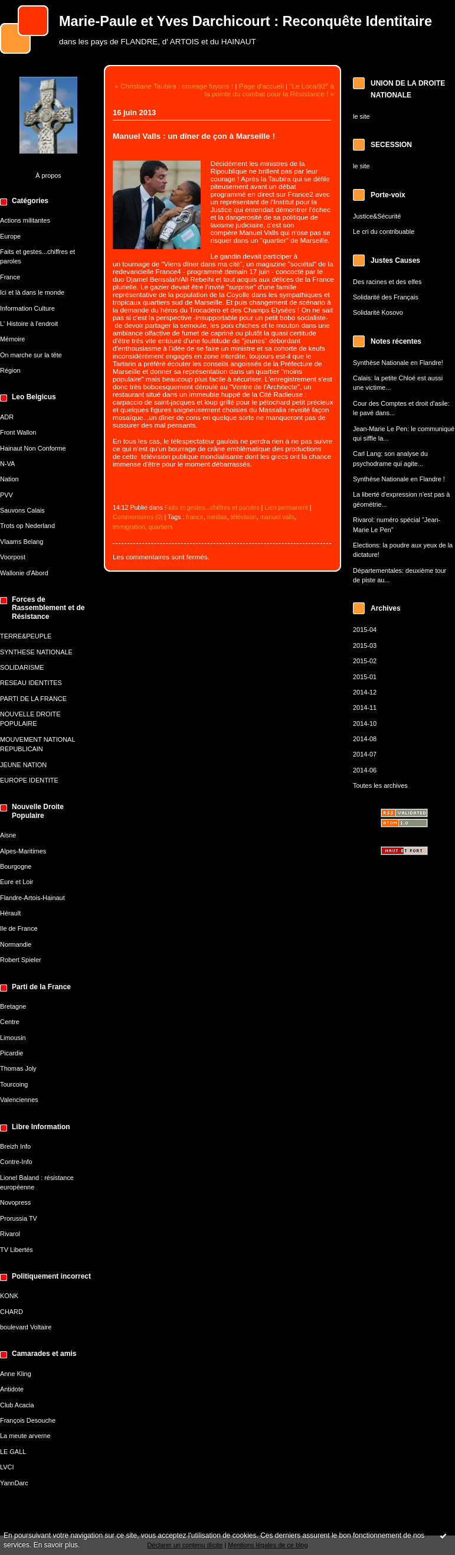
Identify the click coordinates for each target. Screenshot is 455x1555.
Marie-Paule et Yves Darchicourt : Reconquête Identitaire (245, 21)
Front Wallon (18, 432)
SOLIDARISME (22, 667)
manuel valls (277, 516)
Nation (9, 479)
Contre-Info (16, 1161)
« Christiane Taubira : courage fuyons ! (173, 86)
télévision (244, 516)
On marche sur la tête (31, 354)
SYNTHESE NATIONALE (36, 652)
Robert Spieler (20, 959)
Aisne (8, 835)
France (10, 277)
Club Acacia (17, 1405)
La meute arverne (25, 1435)
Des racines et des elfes (387, 281)
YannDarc (14, 1482)
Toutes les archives (380, 785)
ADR (7, 416)
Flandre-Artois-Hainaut (32, 897)
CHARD (11, 1311)
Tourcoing (14, 1084)
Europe (10, 236)
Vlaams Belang (21, 541)
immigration (129, 526)
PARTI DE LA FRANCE (33, 698)
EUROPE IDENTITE (29, 780)
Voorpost (12, 556)
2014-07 (365, 754)
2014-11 (365, 707)
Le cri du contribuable (383, 231)
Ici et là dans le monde (32, 292)
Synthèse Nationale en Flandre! (398, 362)
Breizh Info (15, 1146)
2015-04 (365, 629)
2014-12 (365, 692)
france (194, 516)
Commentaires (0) (138, 516)
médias (217, 516)
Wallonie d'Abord (24, 572)
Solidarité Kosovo (378, 312)
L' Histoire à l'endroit (29, 323)
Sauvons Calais (22, 510)
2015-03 (365, 645)
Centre (9, 1021)
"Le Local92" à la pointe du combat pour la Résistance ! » (269, 89)
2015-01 (365, 676)
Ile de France (19, 928)
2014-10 (365, 723)
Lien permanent (286, 507)
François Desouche (27, 1420)
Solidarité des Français (385, 297)
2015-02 (365, 660)
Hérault (10, 913)
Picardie (11, 1053)
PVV (6, 494)
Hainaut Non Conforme (33, 448)
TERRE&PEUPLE (25, 636)
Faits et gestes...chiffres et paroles (212, 507)
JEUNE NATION (23, 764)
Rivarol (10, 1233)
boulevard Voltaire (25, 1327)
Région (10, 370)
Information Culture (27, 308)
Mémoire (12, 339)
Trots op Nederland (27, 525)
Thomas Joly (18, 1068)
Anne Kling (15, 1373)
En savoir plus (56, 1545)
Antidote (12, 1389)
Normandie (15, 944)
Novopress (15, 1202)
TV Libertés (16, 1249)
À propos (48, 175)
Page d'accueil (261, 86)
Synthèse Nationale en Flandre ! (399, 479)
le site (361, 116)
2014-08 (365, 738)
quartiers (161, 526)
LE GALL (13, 1451)
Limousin (13, 1037)
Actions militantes (25, 220)
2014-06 (365, 770)
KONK (9, 1295)
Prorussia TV (18, 1218)
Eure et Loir (16, 881)
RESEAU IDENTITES (31, 682)
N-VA (7, 463)
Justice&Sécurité (377, 216)
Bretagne (13, 1006)
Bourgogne (15, 866)
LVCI (7, 1467)
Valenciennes (19, 1099)
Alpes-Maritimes (23, 851)
